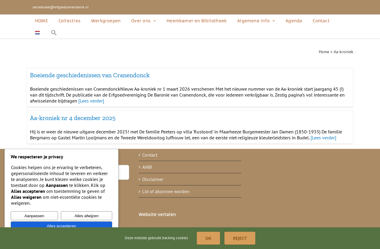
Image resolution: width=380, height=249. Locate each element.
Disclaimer (152, 179)
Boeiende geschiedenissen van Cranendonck (90, 75)
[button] (54, 33)
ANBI (147, 167)
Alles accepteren (61, 226)
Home (324, 51)
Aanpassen (34, 216)
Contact (149, 155)
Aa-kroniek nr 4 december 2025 (72, 118)
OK (208, 238)
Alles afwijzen (87, 216)
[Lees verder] (91, 101)
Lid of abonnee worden (165, 191)
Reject (240, 238)
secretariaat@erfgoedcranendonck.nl (61, 7)
